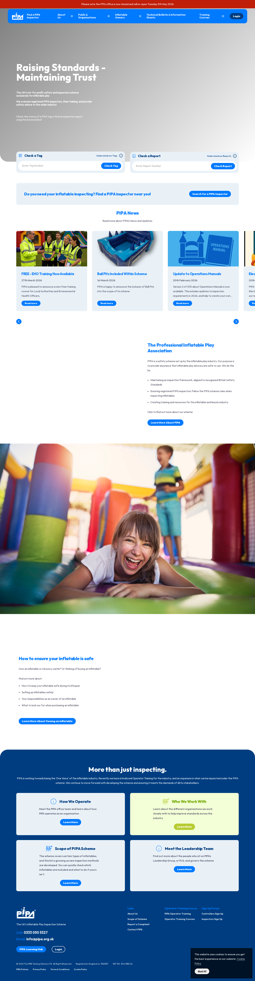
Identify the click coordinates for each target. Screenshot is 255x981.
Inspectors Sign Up (212, 919)
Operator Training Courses (180, 919)
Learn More (70, 822)
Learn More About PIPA (165, 422)
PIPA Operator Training (178, 913)
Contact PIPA (135, 929)
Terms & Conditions (59, 969)
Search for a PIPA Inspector (210, 194)
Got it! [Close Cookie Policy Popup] (202, 971)
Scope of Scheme (137, 919)
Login (236, 16)
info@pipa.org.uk (40, 939)
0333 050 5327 (36, 932)
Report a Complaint (139, 924)
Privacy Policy (39, 969)
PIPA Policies (22, 969)
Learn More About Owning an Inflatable (47, 721)
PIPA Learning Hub (31, 949)
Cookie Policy (80, 969)
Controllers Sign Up (212, 913)
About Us (133, 913)
